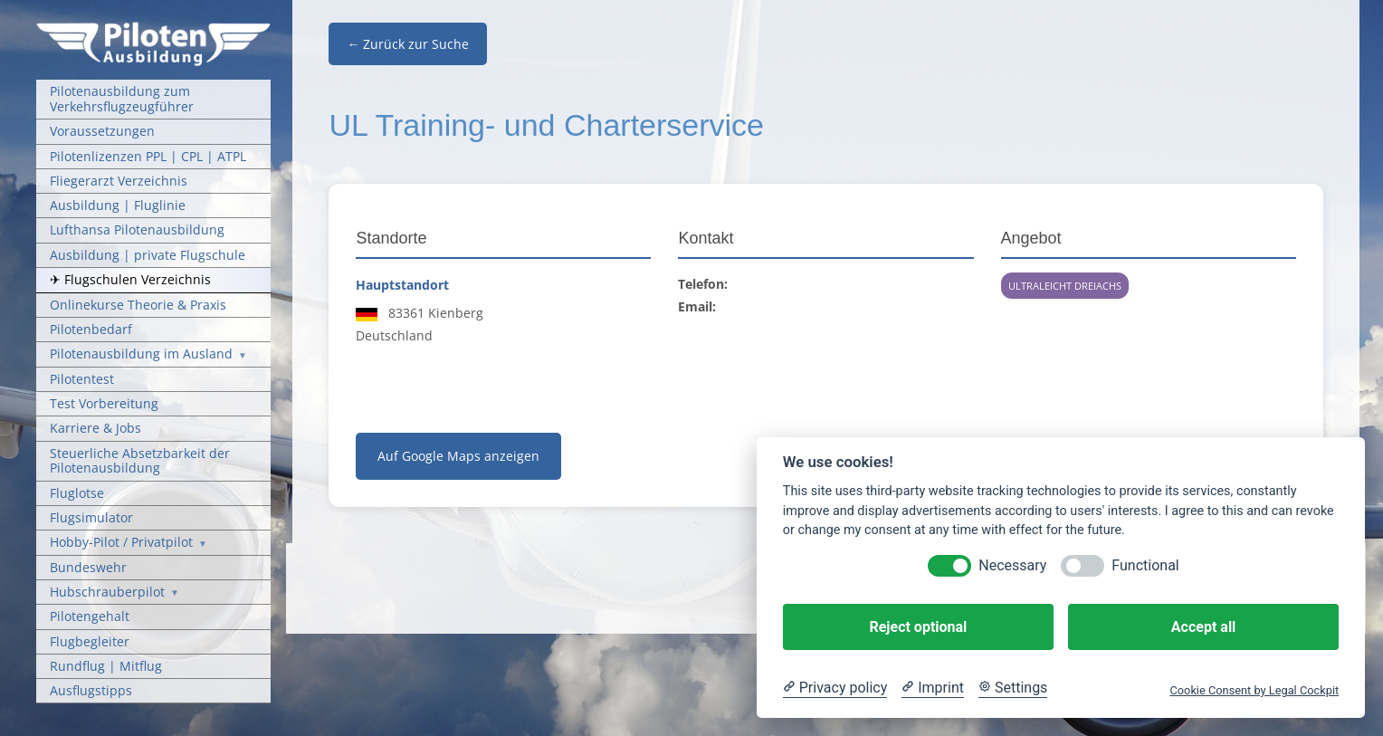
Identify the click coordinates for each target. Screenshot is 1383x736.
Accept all (1203, 627)
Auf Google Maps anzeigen (458, 455)
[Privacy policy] (835, 688)
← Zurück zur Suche (408, 44)
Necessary (1012, 565)
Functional (1144, 565)
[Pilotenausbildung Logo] (153, 27)
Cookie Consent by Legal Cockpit (1254, 690)
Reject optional (918, 627)
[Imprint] (932, 688)
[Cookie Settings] (1012, 688)
